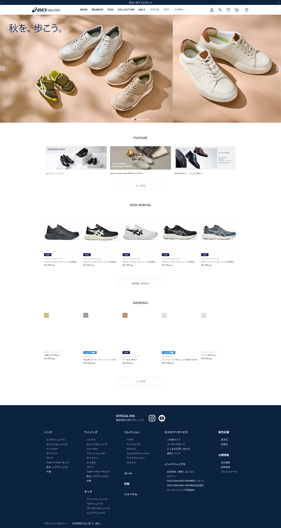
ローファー (52, 453)
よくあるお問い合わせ (178, 448)
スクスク (131, 462)
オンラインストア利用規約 (180, 489)
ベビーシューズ (95, 503)
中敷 (48, 471)
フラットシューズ (96, 453)
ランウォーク (133, 444)
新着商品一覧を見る (140, 283)
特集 (126, 483)
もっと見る (140, 185)
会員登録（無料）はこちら (180, 471)
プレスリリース (229, 471)
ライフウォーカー (136, 457)
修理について (174, 453)
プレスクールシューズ (98, 508)
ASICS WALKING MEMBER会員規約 (185, 485)
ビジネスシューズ (55, 439)
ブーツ (49, 457)
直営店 (224, 439)
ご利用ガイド (174, 439)
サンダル (91, 462)
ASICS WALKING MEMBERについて (185, 480)
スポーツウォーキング (57, 462)
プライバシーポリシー (56, 523)
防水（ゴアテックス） (57, 467)
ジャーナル (130, 494)
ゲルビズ (131, 448)
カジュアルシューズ (56, 444)
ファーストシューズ (97, 499)
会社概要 (225, 462)
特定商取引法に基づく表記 (86, 523)
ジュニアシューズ (96, 512)
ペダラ (130, 439)
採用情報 (225, 467)
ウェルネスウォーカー (138, 453)
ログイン (171, 476)
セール (128, 473)
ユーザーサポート (176, 444)
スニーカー (52, 448)
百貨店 (224, 444)
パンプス (91, 439)
